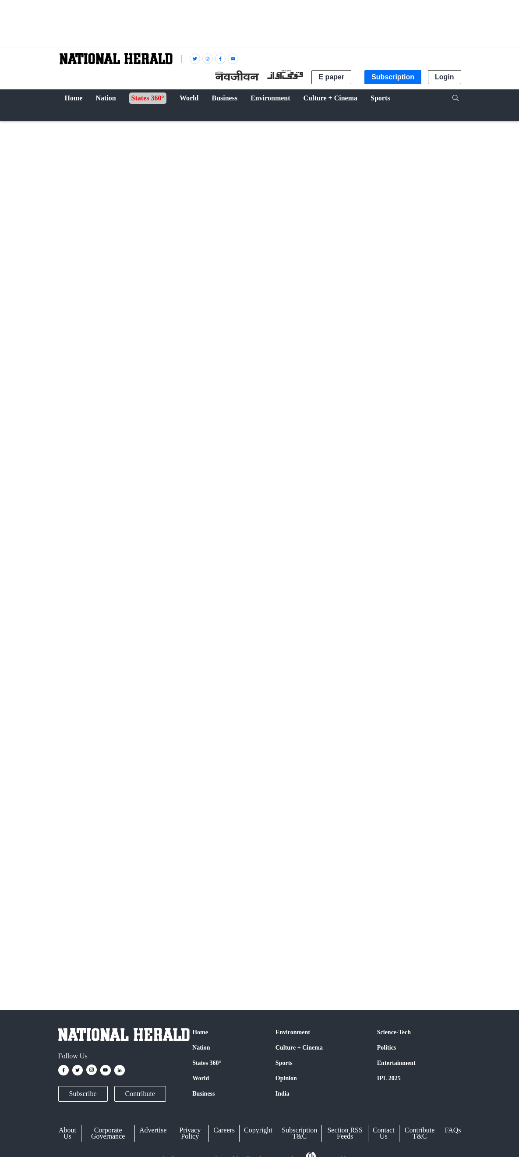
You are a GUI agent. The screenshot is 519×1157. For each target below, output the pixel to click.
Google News (201, 816)
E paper (331, 77)
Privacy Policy (190, 1133)
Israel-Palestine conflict (135, 949)
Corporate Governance (108, 1133)
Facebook (126, 816)
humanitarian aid (208, 949)
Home (200, 1032)
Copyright (258, 1130)
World (72, 128)
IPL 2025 (389, 1078)
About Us (67, 1133)
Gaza (175, 949)
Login (444, 77)
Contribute (140, 1093)
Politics (386, 1047)
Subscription (392, 77)
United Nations (80, 949)
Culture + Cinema (299, 1047)
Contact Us (384, 1133)
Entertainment (396, 1063)
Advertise (152, 1130)
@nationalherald (214, 833)
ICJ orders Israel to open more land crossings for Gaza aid (211, 633)
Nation (201, 1047)
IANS (99, 400)
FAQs (453, 1130)
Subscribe (83, 1093)
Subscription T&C (299, 1133)
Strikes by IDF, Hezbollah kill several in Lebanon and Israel (214, 797)
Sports (284, 1063)
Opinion (286, 1078)
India (282, 1093)
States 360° (206, 1063)
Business (203, 1093)
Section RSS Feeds (344, 1133)
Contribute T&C (419, 1133)
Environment (292, 1032)
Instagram (246, 816)
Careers (224, 1130)
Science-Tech (394, 1032)
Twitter (160, 816)
